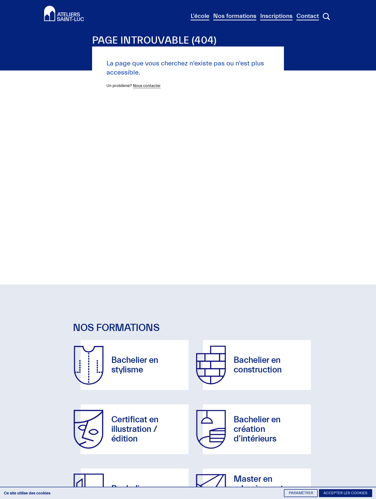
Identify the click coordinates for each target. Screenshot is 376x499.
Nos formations (234, 16)
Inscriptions (276, 16)
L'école (200, 16)
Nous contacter (147, 85)
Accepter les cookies (345, 493)
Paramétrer (301, 493)
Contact (307, 16)
